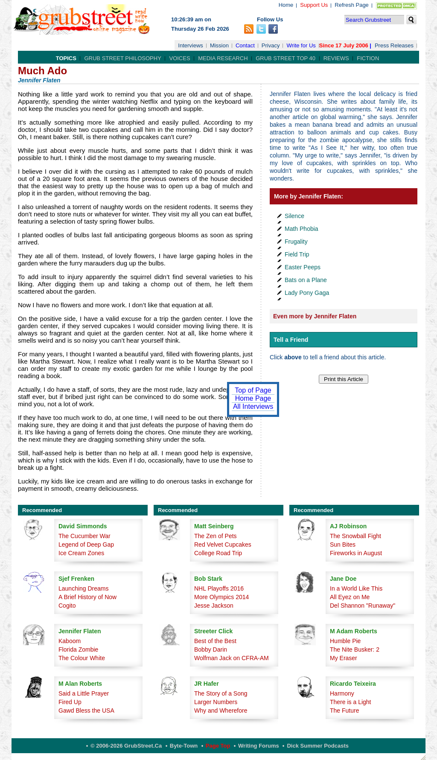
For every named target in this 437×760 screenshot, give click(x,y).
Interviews (190, 45)
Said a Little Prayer (83, 693)
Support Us (314, 5)
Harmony (342, 693)
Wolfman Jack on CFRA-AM (231, 658)
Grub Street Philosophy (122, 58)
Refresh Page (352, 5)
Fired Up (70, 702)
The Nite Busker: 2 (354, 649)
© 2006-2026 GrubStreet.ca (126, 746)
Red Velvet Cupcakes (222, 544)
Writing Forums (258, 746)
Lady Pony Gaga (307, 292)
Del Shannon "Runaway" (362, 605)
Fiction (368, 58)
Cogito (67, 605)
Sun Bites (342, 544)
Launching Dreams (83, 588)
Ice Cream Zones (81, 553)
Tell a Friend (291, 339)
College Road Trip (218, 553)
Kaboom (69, 641)
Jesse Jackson (213, 605)
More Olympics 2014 (221, 597)
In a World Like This (356, 588)
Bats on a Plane (306, 280)
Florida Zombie (78, 649)
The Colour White (81, 658)
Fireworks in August (356, 553)
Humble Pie (345, 641)
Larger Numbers (215, 702)
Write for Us (300, 45)
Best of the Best (215, 641)
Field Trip (297, 254)
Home (286, 5)
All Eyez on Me (350, 597)
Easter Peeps (302, 267)
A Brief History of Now (87, 597)
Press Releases (394, 45)
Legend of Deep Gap (86, 544)
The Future (344, 710)
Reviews (336, 58)
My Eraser (343, 658)
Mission (219, 45)
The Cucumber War (84, 536)
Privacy (271, 45)
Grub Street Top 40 (285, 58)
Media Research (223, 58)
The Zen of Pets (215, 536)
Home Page (253, 398)
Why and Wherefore (221, 710)
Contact (245, 45)
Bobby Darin (210, 649)
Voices (179, 58)
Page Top (218, 746)
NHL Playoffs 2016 (219, 588)
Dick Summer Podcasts (318, 746)
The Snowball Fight (355, 536)
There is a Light (350, 702)
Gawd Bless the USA (86, 710)
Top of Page (253, 390)
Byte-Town (184, 746)
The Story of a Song (221, 693)
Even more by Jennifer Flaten (314, 316)
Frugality (296, 241)
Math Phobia (301, 228)
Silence (294, 216)
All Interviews (253, 406)
